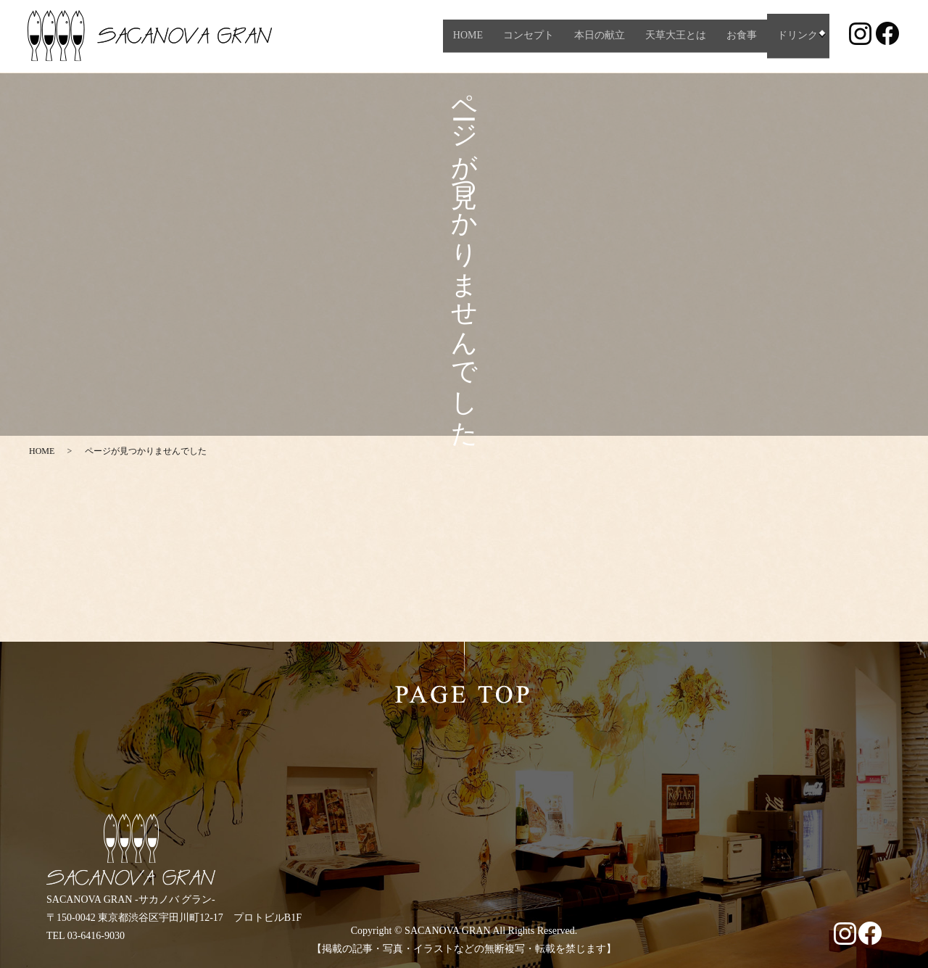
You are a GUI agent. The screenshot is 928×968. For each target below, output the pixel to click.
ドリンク (794, 35)
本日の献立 (596, 35)
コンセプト (525, 35)
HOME (463, 35)
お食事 (738, 35)
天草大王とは (672, 35)
